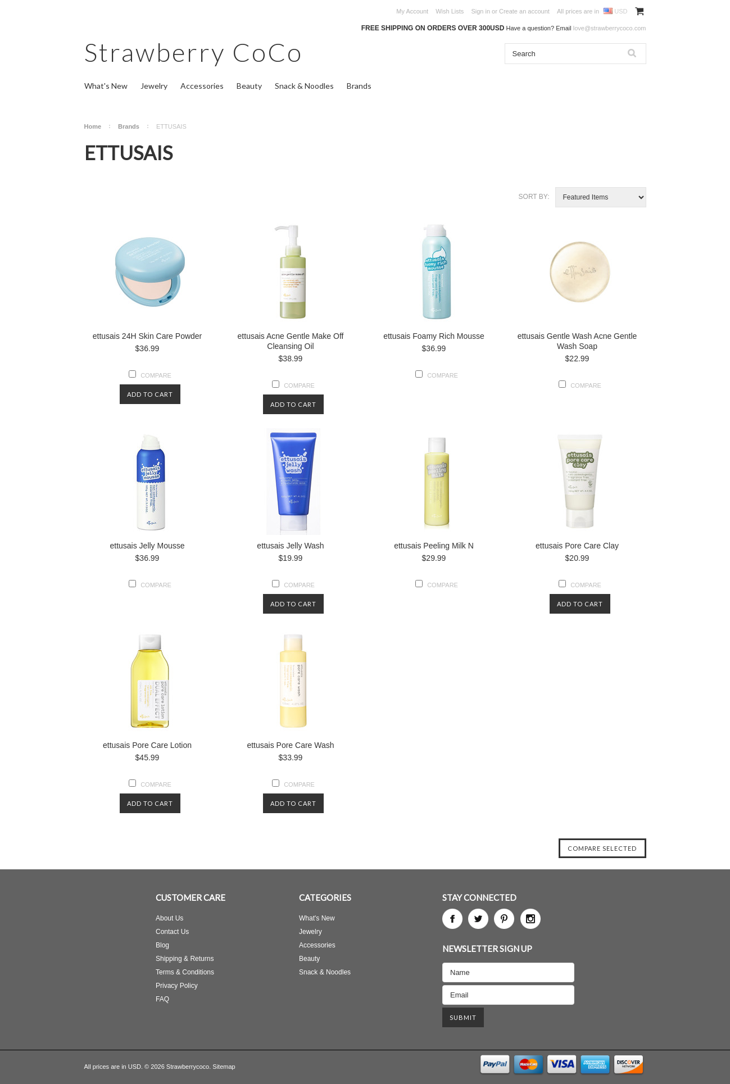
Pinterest (504, 919)
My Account (412, 11)
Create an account (524, 11)
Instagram (530, 919)
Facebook (452, 919)
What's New (106, 85)
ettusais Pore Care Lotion (147, 745)
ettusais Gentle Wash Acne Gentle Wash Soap (577, 341)
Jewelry (153, 85)
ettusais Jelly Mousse (147, 545)
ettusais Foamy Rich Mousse (433, 336)
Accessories (202, 85)
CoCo (193, 52)
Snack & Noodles (304, 85)
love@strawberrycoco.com (609, 28)
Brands (359, 85)
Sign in (480, 11)
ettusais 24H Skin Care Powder (147, 336)
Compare (155, 375)
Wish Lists (450, 11)
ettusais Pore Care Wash (290, 745)
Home (93, 126)
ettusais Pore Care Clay (577, 545)
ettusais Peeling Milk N (434, 545)
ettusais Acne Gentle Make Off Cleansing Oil (291, 341)
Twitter (478, 919)
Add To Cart (150, 394)
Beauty (249, 85)
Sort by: (534, 197)
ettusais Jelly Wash (290, 545)
